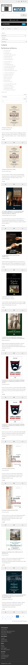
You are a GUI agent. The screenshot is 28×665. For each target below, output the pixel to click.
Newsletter (3, 658)
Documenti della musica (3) (10, 55)
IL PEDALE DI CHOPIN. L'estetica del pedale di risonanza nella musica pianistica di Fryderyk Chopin (14, 596)
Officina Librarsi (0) (8, 81)
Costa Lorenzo (5, 470)
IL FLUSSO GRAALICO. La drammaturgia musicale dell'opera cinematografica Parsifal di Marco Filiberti (13, 212)
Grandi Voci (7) (7, 63)
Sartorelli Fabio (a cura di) (8, 298)
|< (2, 616)
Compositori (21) (7, 53)
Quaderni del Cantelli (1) (9, 87)
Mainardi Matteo (6, 340)
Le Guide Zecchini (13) (8, 74)
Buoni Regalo (4, 648)
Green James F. (5, 555)
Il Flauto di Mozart (7, 127)
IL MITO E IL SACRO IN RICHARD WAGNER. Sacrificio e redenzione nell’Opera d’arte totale (13, 381)
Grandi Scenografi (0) (8, 59)
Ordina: (25, 94)
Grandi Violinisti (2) (8, 61)
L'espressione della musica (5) (10, 70)
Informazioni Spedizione (6, 632)
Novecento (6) (7, 80)
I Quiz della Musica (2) (8, 64)
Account (3, 653)
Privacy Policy (4, 629)
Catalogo (9, 28)
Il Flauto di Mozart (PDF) (9, 169)
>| (10, 618)
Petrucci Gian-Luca (6, 129)
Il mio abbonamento (5, 649)
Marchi (2, 645)
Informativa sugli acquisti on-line (8, 631)
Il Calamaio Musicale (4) (9, 67)
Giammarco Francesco (7, 599)
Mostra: (25, 98)
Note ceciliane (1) (7, 78)
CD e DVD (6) (6, 52)
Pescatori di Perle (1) (8, 85)
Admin (9, 663)
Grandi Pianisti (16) (8, 58)
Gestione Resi (4, 639)
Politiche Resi (4, 634)
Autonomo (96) (7, 50)
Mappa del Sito (4, 641)
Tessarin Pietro (5, 384)
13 (2, 618)
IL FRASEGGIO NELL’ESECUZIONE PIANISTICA (11, 256)
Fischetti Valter (5, 258)
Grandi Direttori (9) (8, 56)
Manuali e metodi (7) (8, 75)
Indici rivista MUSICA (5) (9, 69)
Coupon (3, 646)
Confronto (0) (4, 92)
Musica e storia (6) (8, 77)
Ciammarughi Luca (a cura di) (9, 215)
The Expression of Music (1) (10, 90)
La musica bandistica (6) (9, 72)
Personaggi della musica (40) (10, 84)
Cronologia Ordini (5, 655)
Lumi (7, 663)
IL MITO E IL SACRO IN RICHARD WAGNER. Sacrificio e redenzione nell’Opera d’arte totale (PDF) (13, 425)
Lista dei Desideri (4, 656)
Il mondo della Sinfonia (8, 468)
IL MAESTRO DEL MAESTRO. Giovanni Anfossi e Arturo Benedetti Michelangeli (13, 337)
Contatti (2, 638)
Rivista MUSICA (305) (8, 88)
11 (20, 616)
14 (5, 618)
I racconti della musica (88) (9, 66)
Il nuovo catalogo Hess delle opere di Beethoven (12, 552)
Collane (15, 28)
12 (23, 616)
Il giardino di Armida (7, 297)
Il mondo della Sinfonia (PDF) (10, 510)
